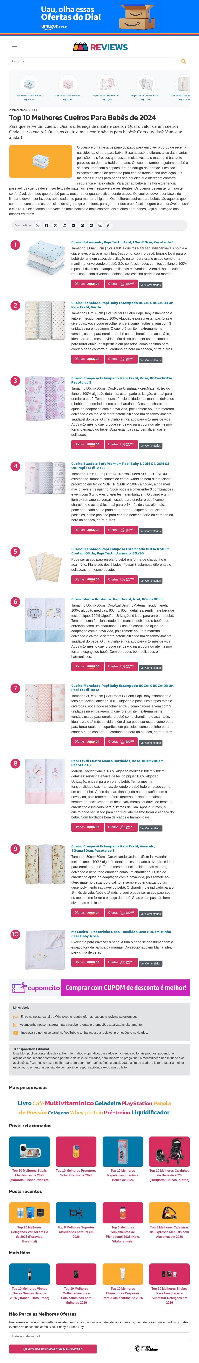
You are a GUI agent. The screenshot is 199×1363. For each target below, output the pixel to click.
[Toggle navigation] (14, 46)
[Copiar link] (109, 225)
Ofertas (87, 284)
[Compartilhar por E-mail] (100, 225)
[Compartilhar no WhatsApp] (37, 225)
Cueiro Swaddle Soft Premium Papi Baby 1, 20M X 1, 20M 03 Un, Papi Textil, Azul (120, 465)
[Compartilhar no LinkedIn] (64, 225)
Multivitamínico (69, 1103)
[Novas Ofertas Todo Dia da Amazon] (99, 16)
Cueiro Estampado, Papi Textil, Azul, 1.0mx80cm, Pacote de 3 (122, 242)
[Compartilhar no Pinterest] (82, 225)
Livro (25, 1103)
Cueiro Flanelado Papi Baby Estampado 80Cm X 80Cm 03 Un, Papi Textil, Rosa (122, 687)
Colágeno (58, 1112)
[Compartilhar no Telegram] (73, 225)
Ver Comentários (151, 285)
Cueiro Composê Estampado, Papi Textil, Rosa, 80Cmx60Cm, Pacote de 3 (122, 380)
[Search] (91, 61)
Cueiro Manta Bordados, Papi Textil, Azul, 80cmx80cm (117, 599)
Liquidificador (151, 1112)
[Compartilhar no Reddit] (91, 225)
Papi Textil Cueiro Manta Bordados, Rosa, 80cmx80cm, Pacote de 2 (117, 763)
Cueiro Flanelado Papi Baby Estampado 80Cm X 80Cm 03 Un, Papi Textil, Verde (122, 305)
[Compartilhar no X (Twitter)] (55, 225)
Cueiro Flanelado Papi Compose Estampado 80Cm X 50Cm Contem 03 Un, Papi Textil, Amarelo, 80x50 (120, 551)
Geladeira (108, 1103)
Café (38, 1103)
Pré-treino (117, 1112)
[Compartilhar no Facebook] (46, 225)
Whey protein (86, 1112)
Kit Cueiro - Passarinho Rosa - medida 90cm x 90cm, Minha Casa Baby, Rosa (121, 934)
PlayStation (137, 1103)
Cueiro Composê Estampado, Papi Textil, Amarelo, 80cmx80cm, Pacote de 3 (113, 848)
